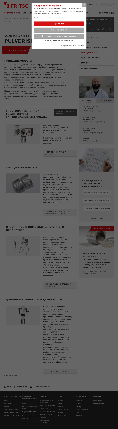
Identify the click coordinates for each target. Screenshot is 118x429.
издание (81, 46)
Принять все (59, 24)
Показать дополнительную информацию (59, 41)
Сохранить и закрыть (59, 30)
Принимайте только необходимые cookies (59, 36)
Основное (40, 18)
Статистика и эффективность (57, 18)
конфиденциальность (69, 46)
